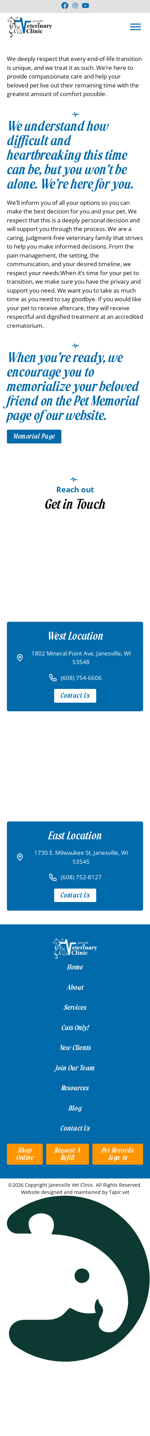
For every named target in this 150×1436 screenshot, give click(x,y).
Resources (75, 1087)
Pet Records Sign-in (118, 1154)
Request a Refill (67, 1154)
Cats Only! (75, 1027)
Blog (75, 1108)
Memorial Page (34, 436)
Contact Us (75, 695)
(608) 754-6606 (81, 678)
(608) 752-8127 (81, 877)
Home (75, 967)
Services (75, 1007)
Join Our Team (75, 1067)
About (75, 987)
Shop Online (24, 1154)
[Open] (135, 26)
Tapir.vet (119, 1192)
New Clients (75, 1047)
